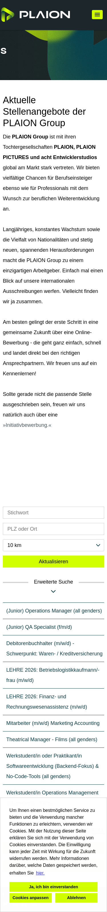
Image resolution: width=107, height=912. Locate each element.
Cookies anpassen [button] (31, 897)
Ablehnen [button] (76, 897)
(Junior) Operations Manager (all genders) (54, 611)
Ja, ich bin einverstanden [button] (53, 887)
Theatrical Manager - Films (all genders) (51, 739)
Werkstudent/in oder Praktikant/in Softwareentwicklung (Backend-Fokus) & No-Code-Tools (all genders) (52, 766)
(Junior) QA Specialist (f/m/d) (39, 627)
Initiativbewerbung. (27, 425)
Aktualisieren (53, 561)
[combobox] (53, 545)
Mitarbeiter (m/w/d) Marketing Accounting (53, 723)
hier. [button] (40, 873)
